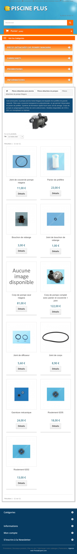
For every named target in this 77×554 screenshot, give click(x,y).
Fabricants (14, 58)
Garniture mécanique (21, 412)
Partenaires (63, 548)
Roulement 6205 (55, 412)
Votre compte (15, 1)
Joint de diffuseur (21, 355)
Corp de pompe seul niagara (21, 296)
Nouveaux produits (19, 548)
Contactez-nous (66, 1)
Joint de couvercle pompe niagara (21, 181)
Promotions (38, 1)
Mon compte (10, 532)
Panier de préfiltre (55, 180)
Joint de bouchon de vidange (55, 238)
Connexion (27, 1)
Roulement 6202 (21, 469)
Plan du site (31, 548)
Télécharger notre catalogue (47, 548)
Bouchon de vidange (21, 237)
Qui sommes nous (51, 1)
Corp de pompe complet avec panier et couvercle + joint (55, 298)
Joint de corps (55, 355)
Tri (5, 136)
